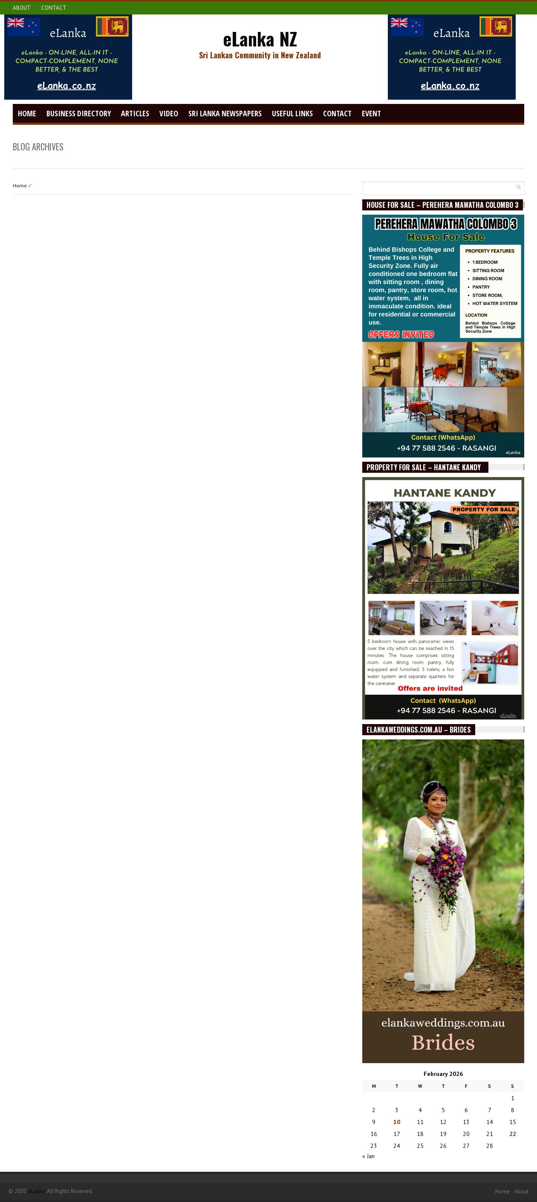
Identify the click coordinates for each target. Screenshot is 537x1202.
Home (27, 113)
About (22, 8)
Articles (135, 113)
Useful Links (292, 113)
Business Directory (78, 113)
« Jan (368, 1156)
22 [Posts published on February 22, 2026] (512, 1134)
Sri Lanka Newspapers (225, 113)
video (168, 113)
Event (371, 113)
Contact (53, 8)
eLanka (36, 1191)
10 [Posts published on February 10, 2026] (396, 1122)
